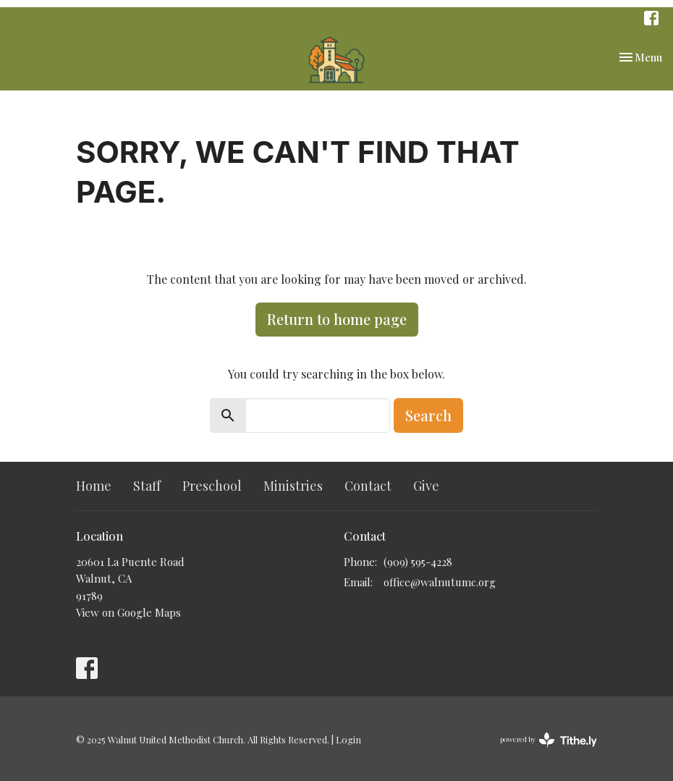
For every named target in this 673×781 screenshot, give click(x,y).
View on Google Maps (128, 612)
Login (348, 739)
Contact (367, 485)
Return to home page (337, 319)
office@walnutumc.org (440, 582)
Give (426, 485)
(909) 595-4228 (418, 561)
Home (93, 485)
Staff (147, 485)
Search (428, 415)
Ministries (293, 485)
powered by (548, 740)
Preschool (212, 485)
